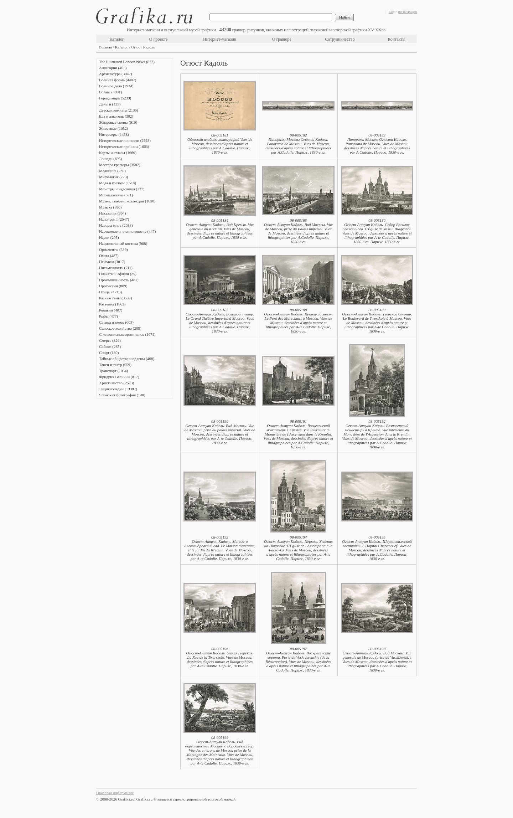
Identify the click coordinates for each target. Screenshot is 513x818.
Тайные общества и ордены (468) (126, 358)
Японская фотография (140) (122, 395)
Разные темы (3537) (115, 298)
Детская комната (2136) (118, 110)
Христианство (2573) (116, 383)
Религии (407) (110, 310)
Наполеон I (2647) (114, 219)
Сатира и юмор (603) (116, 322)
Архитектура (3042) (115, 74)
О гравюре (281, 39)
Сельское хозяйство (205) (120, 328)
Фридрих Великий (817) (119, 377)
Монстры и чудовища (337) (121, 189)
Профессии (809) (113, 286)
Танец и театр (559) (115, 364)
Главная (105, 47)
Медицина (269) (112, 171)
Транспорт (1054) (113, 371)
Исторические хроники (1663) (124, 146)
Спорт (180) (109, 352)
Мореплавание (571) (116, 195)
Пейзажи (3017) (112, 261)
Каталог (116, 39)
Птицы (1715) (110, 292)
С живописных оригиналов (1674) (127, 334)
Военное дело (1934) (116, 86)
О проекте (158, 39)
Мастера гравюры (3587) (119, 165)
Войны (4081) (110, 92)
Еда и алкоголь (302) (116, 116)
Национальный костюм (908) (123, 243)
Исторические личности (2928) (125, 140)
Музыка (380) (110, 207)
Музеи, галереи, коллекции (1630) (127, 201)
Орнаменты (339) (113, 249)
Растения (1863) (112, 304)
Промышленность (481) (119, 280)
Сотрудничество (340, 39)
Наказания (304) (112, 213)
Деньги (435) (109, 104)
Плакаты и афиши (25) (117, 274)
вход (392, 12)
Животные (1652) (113, 128)
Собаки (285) (110, 346)
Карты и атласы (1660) (117, 152)
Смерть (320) (110, 340)
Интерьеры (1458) (114, 134)
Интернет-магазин (219, 39)
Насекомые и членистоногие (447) (127, 231)
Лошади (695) (110, 158)
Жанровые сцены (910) (118, 122)
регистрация (407, 12)
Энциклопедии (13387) (118, 389)
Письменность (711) (116, 268)
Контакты (396, 39)
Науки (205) (109, 237)
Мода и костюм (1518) (117, 183)
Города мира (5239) (115, 98)
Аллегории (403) (112, 68)
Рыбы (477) (108, 316)
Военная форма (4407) (117, 80)
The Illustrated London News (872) (127, 62)
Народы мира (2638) (116, 225)
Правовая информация (115, 793)
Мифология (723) (113, 177)
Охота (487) (109, 255)
